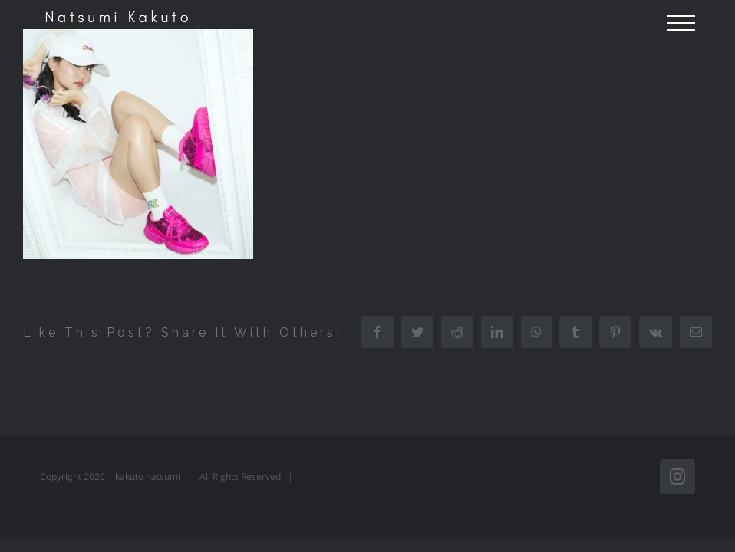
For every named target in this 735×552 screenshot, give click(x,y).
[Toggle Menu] (681, 23)
